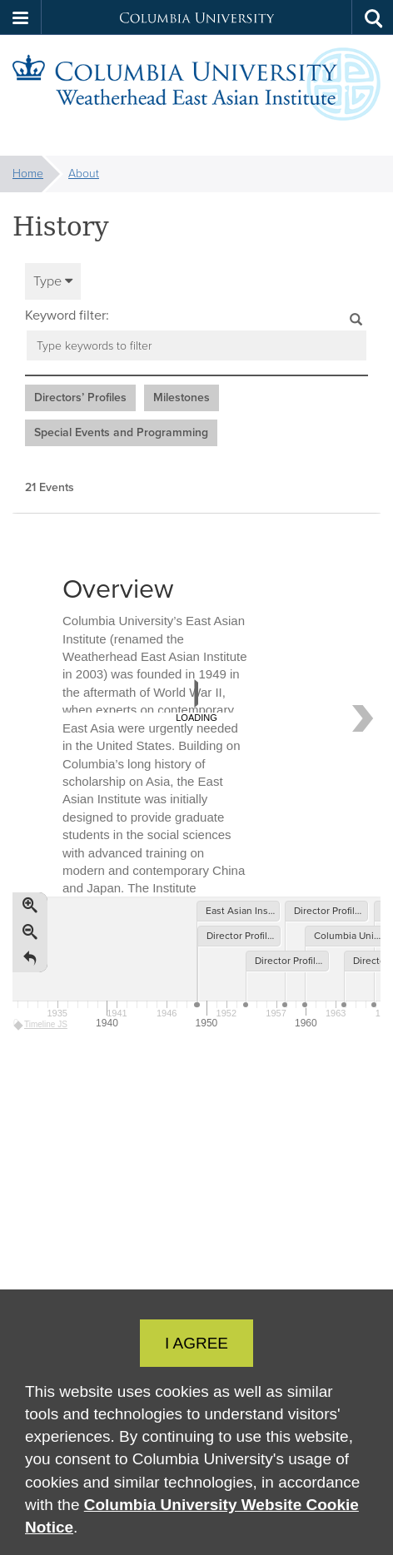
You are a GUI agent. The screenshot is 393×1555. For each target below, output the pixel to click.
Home (27, 173)
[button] (21, 17)
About (83, 173)
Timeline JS (41, 1024)
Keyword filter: (67, 315)
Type (52, 281)
